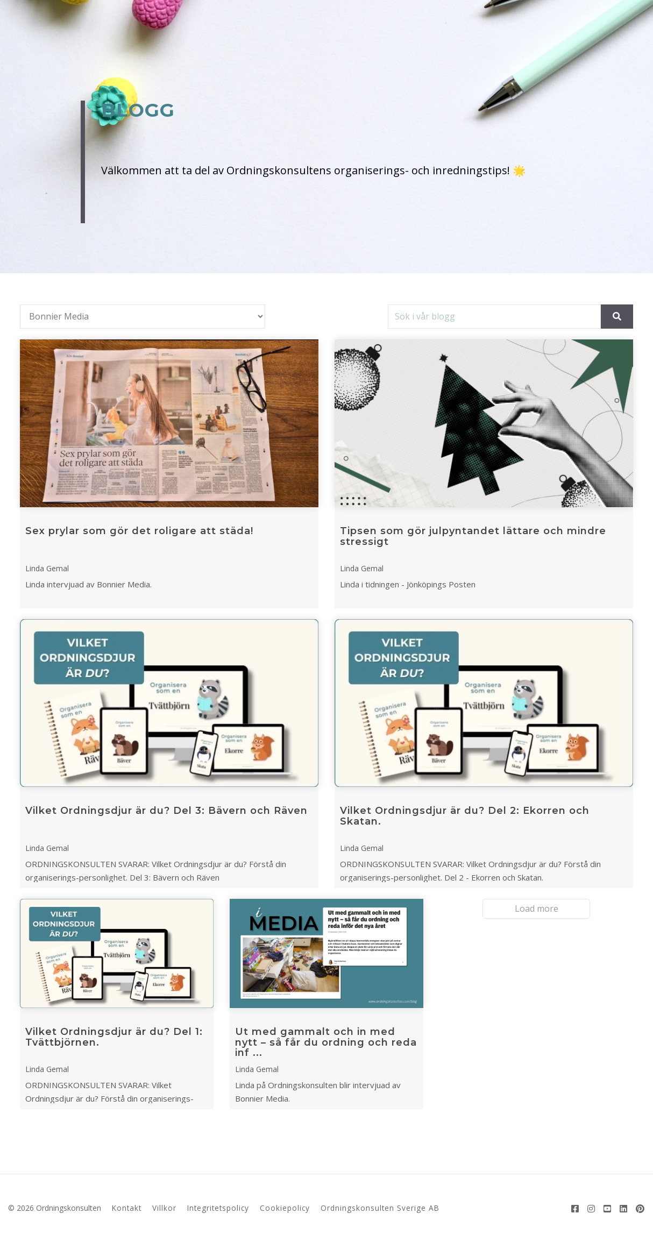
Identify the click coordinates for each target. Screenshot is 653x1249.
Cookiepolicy (285, 1208)
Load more (536, 908)
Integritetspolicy (218, 1208)
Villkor (164, 1208)
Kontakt (126, 1208)
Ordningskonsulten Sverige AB (380, 1208)
